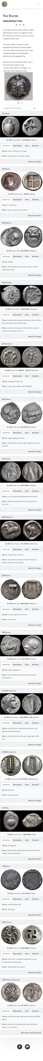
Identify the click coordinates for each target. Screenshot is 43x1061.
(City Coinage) (36, 161)
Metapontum (11, 752)
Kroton (7, 575)
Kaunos (7, 459)
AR (10, 140)
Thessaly (33, 1005)
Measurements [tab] (17, 146)
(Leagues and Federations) (33, 1033)
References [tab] (35, 146)
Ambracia (8, 223)
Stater (13, 140)
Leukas (8, 632)
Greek (30, 161)
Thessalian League (13, 980)
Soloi (8, 866)
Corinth (8, 399)
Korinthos (9, 517)
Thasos (8, 922)
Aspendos (8, 282)
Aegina (7, 113)
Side (7, 808)
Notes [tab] (27, 146)
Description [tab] (6, 146)
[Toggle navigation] (38, 4)
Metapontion (11, 690)
